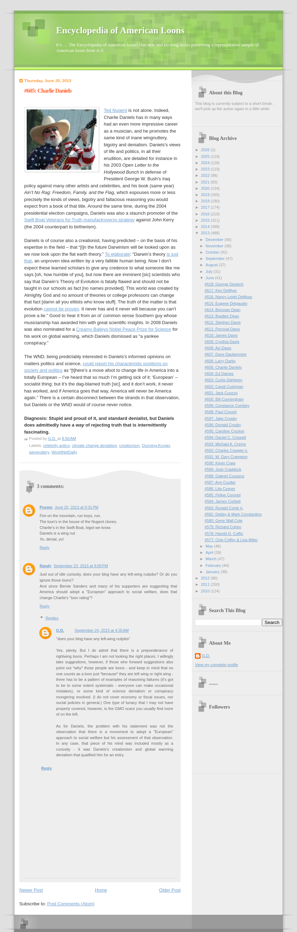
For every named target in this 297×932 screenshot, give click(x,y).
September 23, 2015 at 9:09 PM (81, 566)
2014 (206, 226)
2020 (206, 188)
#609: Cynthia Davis (222, 342)
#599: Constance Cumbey (227, 405)
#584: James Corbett (223, 501)
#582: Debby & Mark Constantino (233, 514)
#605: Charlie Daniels (223, 367)
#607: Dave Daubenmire (226, 354)
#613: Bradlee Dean (222, 316)
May (209, 546)
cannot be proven (61, 308)
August (211, 265)
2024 (206, 163)
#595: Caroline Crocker (225, 431)
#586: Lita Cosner (220, 489)
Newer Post (31, 890)
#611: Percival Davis (222, 329)
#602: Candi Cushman (224, 386)
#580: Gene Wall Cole (224, 520)
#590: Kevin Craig (220, 463)
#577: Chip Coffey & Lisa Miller (231, 540)
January (212, 572)
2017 (206, 207)
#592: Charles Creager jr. (226, 450)
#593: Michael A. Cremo (225, 444)
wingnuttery (39, 452)
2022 (206, 175)
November (214, 246)
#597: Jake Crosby (221, 418)
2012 (206, 578)
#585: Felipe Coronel (223, 495)
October (212, 252)
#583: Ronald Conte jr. (224, 508)
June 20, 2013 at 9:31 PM (77, 507)
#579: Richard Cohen (223, 527)
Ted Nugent (115, 110)
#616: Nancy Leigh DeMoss (228, 297)
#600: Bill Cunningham (224, 399)
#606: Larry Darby (220, 361)
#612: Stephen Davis (223, 322)
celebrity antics (56, 445)
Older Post (170, 890)
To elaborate (117, 254)
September (215, 258)
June (210, 278)
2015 (206, 220)
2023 (206, 169)
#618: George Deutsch (224, 284)
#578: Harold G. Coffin (224, 533)
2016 (206, 214)
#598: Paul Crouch (221, 412)
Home (101, 890)
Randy (46, 566)
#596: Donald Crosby (223, 425)
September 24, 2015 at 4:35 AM (102, 630)
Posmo (46, 507)
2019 (206, 195)
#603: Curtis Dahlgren (223, 380)
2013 (206, 233)
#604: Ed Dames (219, 373)
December (214, 239)
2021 (206, 182)
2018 (206, 201)
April (209, 552)
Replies (52, 618)
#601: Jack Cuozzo (221, 393)
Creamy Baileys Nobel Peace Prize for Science (123, 329)
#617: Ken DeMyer (221, 290)
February (213, 565)
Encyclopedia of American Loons (120, 30)
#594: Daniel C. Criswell (225, 437)
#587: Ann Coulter (220, 482)
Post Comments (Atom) (71, 903)
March (211, 559)
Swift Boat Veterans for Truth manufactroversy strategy (79, 219)
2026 (206, 150)
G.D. (60, 630)
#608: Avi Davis (218, 348)
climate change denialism (94, 445)
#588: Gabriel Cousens (224, 476)
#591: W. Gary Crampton (226, 457)
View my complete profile (216, 665)
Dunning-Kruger (156, 445)
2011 (206, 584)
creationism (129, 445)
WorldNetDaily (64, 452)
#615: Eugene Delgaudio (226, 303)
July (209, 271)
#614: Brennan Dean (223, 310)
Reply (44, 547)
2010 (206, 591)
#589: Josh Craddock (223, 469)
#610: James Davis (221, 335)
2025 (206, 156)
